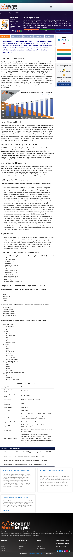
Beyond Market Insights (35, 553)
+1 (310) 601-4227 (33, 1)
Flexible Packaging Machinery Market (16, 470)
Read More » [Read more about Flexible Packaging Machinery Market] (6, 489)
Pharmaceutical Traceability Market (15, 497)
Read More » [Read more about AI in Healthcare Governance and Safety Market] (43, 489)
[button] (51, 7)
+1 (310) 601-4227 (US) (64, 71)
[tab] (5, 36)
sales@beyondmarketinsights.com (12, 1)
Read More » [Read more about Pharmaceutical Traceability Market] (6, 510)
